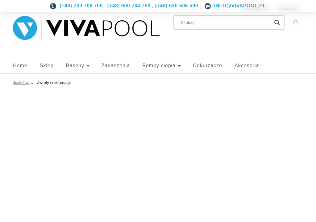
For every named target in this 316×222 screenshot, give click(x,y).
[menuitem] (26, 65)
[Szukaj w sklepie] (223, 22)
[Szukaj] (277, 22)
